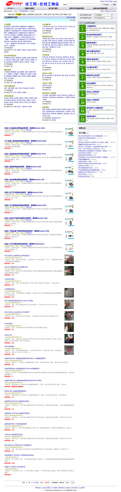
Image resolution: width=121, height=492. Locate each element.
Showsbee (74, 488)
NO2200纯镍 (9, 346)
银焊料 (64, 109)
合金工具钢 (58, 38)
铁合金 (71, 45)
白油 (29, 102)
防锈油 (8, 100)
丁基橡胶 (9, 74)
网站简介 (38, 488)
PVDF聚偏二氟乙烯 (16, 41)
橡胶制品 (9, 76)
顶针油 (21, 102)
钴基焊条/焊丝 (60, 111)
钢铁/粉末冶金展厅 (93, 75)
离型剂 (26, 98)
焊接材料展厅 (91, 116)
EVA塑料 (32, 43)
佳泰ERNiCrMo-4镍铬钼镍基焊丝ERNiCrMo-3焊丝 (22, 380)
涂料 (5, 88)
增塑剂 (6, 52)
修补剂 (21, 62)
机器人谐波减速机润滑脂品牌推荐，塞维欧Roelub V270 (25, 154)
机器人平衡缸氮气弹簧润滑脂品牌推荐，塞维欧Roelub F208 (26, 231)
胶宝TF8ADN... (83, 174)
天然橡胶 (7, 72)
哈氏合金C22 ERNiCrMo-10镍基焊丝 (18, 445)
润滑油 (6, 98)
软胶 (19, 76)
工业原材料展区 (23, 11)
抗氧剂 (29, 50)
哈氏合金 (47, 59)
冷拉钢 (65, 41)
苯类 (48, 75)
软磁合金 (60, 45)
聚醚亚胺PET (23, 33)
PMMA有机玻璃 (26, 37)
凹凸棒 (60, 26)
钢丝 (71, 43)
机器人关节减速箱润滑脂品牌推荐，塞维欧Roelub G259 (25, 205)
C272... (80, 140)
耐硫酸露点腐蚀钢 (56, 43)
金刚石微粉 (52, 95)
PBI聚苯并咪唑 (27, 31)
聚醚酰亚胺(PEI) (13, 33)
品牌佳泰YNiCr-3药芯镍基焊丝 (15, 424)
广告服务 (55, 488)
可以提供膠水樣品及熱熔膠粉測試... (89, 170)
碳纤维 (13, 58)
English (115, 1)
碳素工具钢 (50, 38)
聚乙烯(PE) (7, 26)
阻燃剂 (19, 50)
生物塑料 (12, 46)
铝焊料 (69, 109)
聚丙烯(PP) (32, 29)
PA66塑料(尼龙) (9, 29)
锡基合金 (54, 59)
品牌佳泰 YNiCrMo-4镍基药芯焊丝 (17, 413)
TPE (27, 43)
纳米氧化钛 (60, 97)
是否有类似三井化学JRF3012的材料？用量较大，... (94, 157)
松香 (48, 116)
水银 (46, 63)
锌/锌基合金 (61, 59)
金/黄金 (65, 61)
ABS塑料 (13, 35)
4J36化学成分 (9, 279)
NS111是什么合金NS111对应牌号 (17, 312)
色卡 (14, 92)
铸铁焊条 (66, 114)
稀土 (60, 61)
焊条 (71, 114)
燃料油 (34, 102)
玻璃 (28, 58)
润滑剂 (34, 50)
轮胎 (5, 78)
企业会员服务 (46, 488)
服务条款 (61, 488)
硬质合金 (47, 45)
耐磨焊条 (60, 114)
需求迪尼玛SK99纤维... (85, 155)
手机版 (110, 1)
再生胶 (24, 76)
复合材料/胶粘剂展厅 (94, 35)
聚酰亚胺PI (23, 26)
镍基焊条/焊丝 (50, 111)
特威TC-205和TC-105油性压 (14, 467)
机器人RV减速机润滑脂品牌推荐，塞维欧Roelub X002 (24, 128)
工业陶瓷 (67, 97)
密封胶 (8, 60)
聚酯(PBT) (31, 33)
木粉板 (32, 62)
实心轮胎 (10, 78)
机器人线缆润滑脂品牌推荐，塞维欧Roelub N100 (22, 167)
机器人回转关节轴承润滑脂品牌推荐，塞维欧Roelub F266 (25, 218)
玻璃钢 (24, 58)
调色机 (19, 92)
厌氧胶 (13, 60)
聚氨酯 (15, 76)
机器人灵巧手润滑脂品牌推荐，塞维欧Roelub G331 (23, 192)
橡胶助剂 (20, 82)
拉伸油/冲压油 (20, 100)
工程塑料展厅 (91, 26)
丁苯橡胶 (15, 74)
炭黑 (14, 82)
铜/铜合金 (66, 57)
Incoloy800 (8, 323)
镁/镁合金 (52, 57)
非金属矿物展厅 (92, 67)
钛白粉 (49, 85)
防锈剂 (31, 98)
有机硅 (73, 75)
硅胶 (17, 60)
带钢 (49, 41)
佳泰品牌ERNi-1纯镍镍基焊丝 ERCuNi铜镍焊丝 (21, 368)
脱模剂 (21, 98)
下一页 (33, 482)
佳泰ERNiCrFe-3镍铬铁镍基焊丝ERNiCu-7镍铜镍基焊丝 (25, 358)
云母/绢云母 (46, 26)
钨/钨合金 (55, 61)
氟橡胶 (34, 76)
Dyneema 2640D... (84, 166)
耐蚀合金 (54, 45)
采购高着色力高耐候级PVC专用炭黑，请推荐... (93, 151)
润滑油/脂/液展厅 (92, 59)
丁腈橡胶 (22, 74)
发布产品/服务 (71, 17)
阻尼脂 (16, 102)
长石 (55, 26)
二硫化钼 (24, 106)
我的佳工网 (104, 1)
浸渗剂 (22, 60)
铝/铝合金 (45, 57)
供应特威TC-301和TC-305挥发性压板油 (19, 455)
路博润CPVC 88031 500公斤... (88, 172)
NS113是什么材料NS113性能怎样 (17, 256)
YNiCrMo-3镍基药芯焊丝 (13, 434)
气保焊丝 (68, 111)
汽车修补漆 (25, 88)
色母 (14, 50)
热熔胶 (32, 60)
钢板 (46, 41)
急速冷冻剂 (17, 106)
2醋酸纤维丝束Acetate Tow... (87, 144)
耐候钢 (48, 43)
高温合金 (54, 41)
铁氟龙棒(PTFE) (23, 39)
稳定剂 (24, 50)
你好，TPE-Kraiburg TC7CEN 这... (89, 149)
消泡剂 (30, 106)
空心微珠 (45, 95)
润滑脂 (16, 98)
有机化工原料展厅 (93, 92)
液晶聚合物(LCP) (29, 35)
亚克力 (6, 46)
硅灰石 (71, 26)
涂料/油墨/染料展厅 (93, 51)
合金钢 (65, 38)
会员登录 (113, 11)
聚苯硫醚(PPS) (17, 31)
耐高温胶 (9, 62)
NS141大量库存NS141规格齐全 (16, 267)
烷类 (66, 75)
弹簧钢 (70, 41)
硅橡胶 (28, 76)
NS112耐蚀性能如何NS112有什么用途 (18, 301)
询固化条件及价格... (84, 176)
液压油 (6, 102)
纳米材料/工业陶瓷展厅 (94, 108)
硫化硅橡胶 (20, 72)
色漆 (20, 88)
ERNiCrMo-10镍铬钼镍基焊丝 (15, 391)
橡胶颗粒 (13, 72)
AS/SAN (6, 35)
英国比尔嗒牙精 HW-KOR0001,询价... (90, 163)
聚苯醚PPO (7, 31)
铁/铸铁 (66, 45)
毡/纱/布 (26, 62)
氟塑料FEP (14, 43)
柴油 (25, 102)
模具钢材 (66, 43)
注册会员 (107, 11)
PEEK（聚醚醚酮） (14, 37)
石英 (64, 26)
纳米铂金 (64, 95)
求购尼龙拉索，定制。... (86, 161)
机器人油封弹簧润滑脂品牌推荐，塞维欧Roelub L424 (24, 179)
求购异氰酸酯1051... (84, 159)
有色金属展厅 (91, 83)
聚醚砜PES (14, 39)
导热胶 (27, 60)
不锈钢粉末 (52, 47)
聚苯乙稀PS (16, 26)
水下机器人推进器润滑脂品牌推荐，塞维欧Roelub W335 (25, 141)
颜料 (12, 88)
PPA (16, 29)
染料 (16, 88)
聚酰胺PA (31, 26)
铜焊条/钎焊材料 (56, 109)
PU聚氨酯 (20, 35)
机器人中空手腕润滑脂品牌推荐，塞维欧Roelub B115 (24, 244)
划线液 (24, 92)
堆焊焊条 (53, 114)
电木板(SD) (22, 43)
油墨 (9, 88)
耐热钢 (60, 41)
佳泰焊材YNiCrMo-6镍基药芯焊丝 (16, 401)
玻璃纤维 (18, 58)
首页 (15, 11)
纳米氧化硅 (52, 97)
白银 (69, 61)
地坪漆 (32, 88)
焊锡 (43, 109)
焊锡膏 (48, 109)
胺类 (62, 75)
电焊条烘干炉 (56, 118)
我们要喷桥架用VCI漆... (85, 168)
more (87, 133)
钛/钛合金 (59, 57)
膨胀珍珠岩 (49, 29)
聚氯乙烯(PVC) (23, 29)
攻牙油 (33, 100)
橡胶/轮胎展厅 (91, 43)
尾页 (37, 482)
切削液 (13, 100)
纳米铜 (70, 95)
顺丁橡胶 (28, 74)
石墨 (52, 26)
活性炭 (44, 85)
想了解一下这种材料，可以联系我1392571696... (93, 146)
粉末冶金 (45, 47)
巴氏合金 (68, 59)
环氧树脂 (7, 58)
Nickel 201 (8, 335)
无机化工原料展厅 (93, 100)
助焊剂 (54, 120)
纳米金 (59, 95)
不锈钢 (44, 38)
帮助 (102, 11)
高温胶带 (15, 62)
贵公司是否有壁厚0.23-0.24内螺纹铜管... (91, 136)
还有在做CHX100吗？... (85, 153)
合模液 (28, 100)
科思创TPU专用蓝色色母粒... (87, 138)
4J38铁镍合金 (9, 289)
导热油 (11, 102)
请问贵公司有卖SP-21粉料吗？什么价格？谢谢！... (94, 142)
